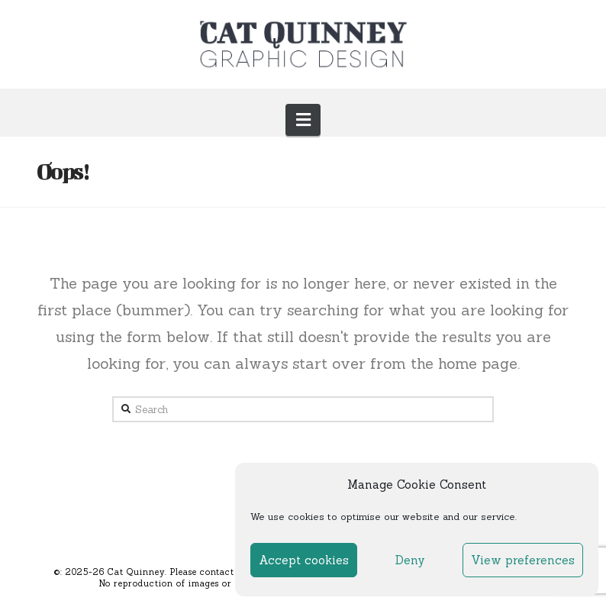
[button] (303, 120)
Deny (410, 560)
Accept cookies (304, 560)
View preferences (523, 560)
